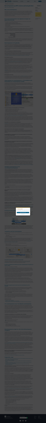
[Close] (29, 208)
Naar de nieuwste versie (23, 212)
